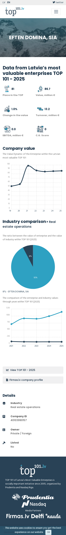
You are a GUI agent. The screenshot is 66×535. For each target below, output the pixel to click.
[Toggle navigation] (56, 11)
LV (4, 2)
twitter (58, 3)
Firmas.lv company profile (24, 380)
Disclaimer (48, 529)
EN (8, 2)
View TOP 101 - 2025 (20, 370)
